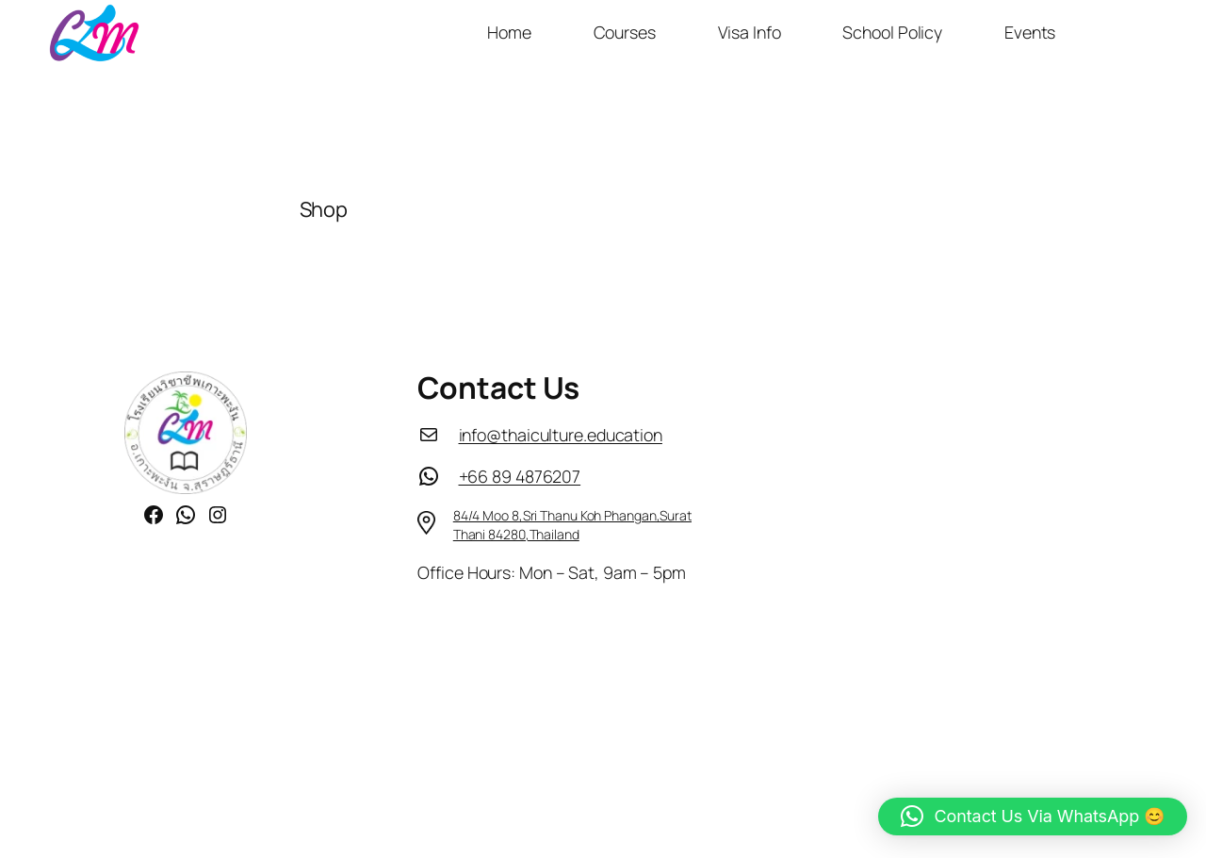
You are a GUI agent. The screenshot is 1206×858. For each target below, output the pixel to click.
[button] (1032, 816)
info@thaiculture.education (560, 434)
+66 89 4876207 (520, 476)
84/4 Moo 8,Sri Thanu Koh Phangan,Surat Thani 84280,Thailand (572, 524)
